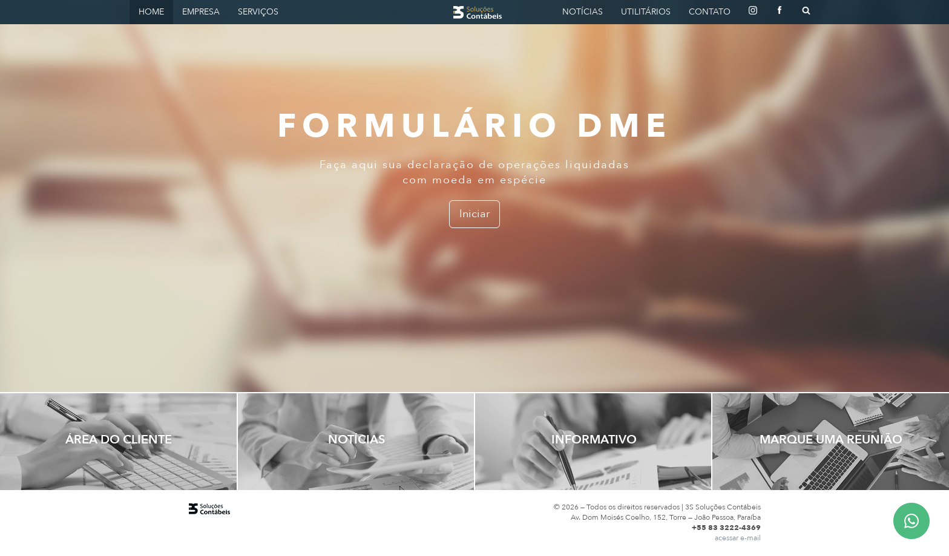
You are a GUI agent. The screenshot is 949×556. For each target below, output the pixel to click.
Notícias (582, 12)
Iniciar (474, 213)
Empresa (201, 12)
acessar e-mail (738, 538)
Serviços (258, 12)
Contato (710, 12)
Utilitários (646, 12)
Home (151, 12)
